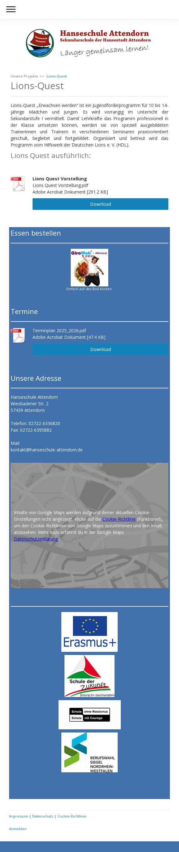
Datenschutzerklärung (36, 539)
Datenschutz (42, 816)
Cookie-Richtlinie (119, 519)
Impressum (18, 816)
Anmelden (18, 828)
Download (100, 204)
